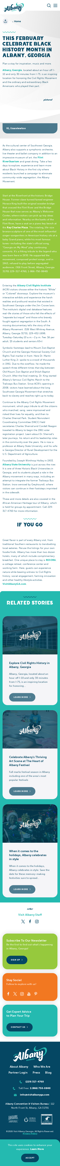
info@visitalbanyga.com (34, 1094)
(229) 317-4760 (34, 1081)
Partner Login (18, 1072)
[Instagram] (37, 921)
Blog (48, 1072)
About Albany (19, 1066)
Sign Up (17, 960)
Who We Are (41, 1066)
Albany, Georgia (12, 70)
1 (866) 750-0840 (40, 1088)
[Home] (14, 7)
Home (16, 21)
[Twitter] (23, 921)
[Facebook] (30, 921)
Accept (30, 1158)
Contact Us (19, 1027)
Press (36, 1072)
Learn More (37, 1149)
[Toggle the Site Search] (49, 5)
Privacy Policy (30, 1133)
